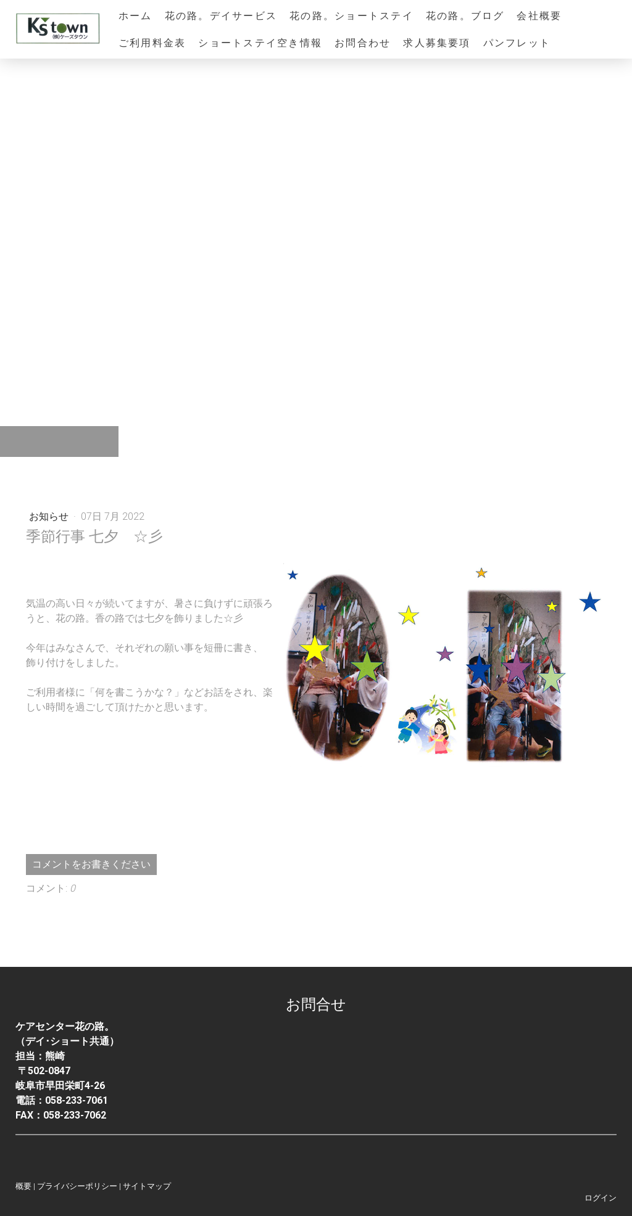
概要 (23, 1186)
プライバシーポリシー (77, 1186)
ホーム (135, 16)
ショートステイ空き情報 (260, 43)
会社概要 (539, 16)
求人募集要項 (436, 43)
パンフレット (517, 43)
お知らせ (50, 516)
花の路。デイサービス (221, 16)
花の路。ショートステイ (351, 16)
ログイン (600, 1197)
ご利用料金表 (152, 43)
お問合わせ (363, 43)
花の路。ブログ (465, 16)
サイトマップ (147, 1186)
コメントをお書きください (91, 864)
